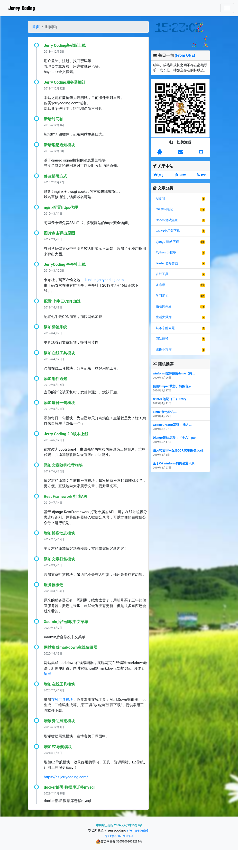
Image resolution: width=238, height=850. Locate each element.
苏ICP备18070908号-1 (119, 836)
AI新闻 (160, 198)
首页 (36, 26)
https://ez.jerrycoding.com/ (66, 777)
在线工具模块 (62, 699)
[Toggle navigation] (227, 8)
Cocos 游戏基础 (167, 220)
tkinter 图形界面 (167, 263)
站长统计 (144, 830)
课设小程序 (164, 349)
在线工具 (162, 274)
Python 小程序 (166, 252)
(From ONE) (185, 55)
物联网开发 (164, 306)
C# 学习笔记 (164, 209)
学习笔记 (162, 295)
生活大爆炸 (164, 317)
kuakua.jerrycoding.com (104, 280)
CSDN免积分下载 (168, 231)
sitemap (132, 830)
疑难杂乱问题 (165, 328)
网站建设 (162, 338)
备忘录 (160, 285)
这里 (47, 674)
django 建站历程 (167, 241)
